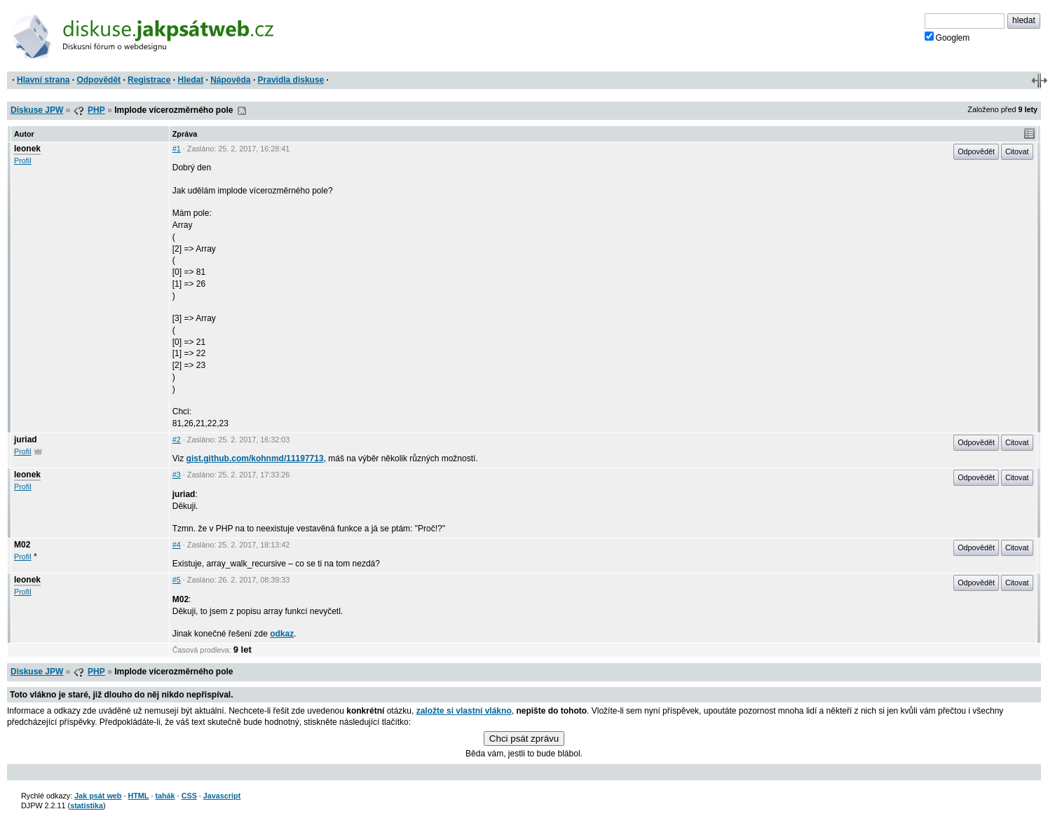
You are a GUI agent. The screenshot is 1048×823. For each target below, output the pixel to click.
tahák (165, 795)
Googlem (947, 37)
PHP (96, 110)
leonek (27, 149)
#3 (176, 474)
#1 (176, 148)
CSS (189, 795)
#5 (176, 580)
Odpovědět (98, 80)
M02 (22, 545)
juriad (25, 439)
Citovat (1017, 151)
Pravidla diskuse (291, 80)
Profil (23, 160)
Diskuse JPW (37, 110)
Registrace (149, 80)
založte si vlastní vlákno (464, 711)
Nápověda (230, 80)
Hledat (190, 80)
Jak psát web (97, 795)
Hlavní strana (43, 80)
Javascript (221, 795)
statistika (86, 805)
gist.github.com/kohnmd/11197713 (255, 458)
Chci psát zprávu (524, 738)
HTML (138, 795)
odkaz (282, 634)
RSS (242, 111)
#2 (176, 439)
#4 (176, 544)
